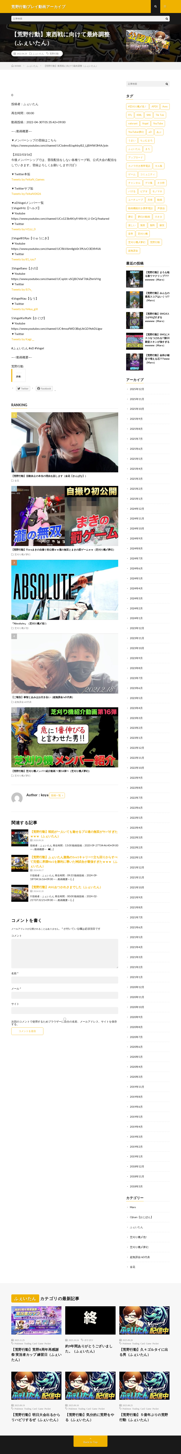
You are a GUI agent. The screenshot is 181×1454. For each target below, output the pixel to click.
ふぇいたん (38, 54)
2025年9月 (136, 418)
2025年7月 (136, 438)
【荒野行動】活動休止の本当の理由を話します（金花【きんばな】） (49, 476)
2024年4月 (136, 585)
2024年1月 (136, 614)
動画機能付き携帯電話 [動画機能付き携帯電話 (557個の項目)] (140, 208)
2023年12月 (137, 624)
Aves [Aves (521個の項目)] (165, 106)
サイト (15, 1004)
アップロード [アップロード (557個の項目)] (135, 157)
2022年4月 (136, 820)
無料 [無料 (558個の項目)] (152, 225)
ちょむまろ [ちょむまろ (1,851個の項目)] (146, 140)
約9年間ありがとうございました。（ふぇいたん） (89, 1334)
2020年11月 (137, 986)
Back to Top (91, 1427)
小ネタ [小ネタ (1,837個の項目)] (158, 216)
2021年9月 (136, 888)
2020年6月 (136, 1035)
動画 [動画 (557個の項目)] (159, 199)
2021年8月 (136, 898)
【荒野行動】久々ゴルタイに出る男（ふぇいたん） (143, 1337)
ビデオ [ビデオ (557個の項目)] (144, 191)
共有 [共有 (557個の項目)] (150, 199)
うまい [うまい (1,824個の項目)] (132, 140)
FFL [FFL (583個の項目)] (130, 115)
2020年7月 (136, 1026)
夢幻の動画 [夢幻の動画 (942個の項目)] (144, 216)
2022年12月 (137, 741)
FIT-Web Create (61, 1445)
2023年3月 (136, 712)
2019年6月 (136, 1094)
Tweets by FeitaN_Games (27, 179)
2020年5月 (136, 1045)
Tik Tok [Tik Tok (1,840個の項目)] (160, 115)
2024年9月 (136, 536)
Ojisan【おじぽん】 (141, 1203)
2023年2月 (136, 722)
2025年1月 (136, 497)
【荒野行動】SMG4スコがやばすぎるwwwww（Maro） (157, 317)
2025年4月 (136, 467)
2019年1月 (136, 1143)
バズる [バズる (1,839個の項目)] (132, 191)
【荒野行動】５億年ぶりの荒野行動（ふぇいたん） (143, 1402)
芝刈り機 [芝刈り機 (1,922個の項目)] (143, 233)
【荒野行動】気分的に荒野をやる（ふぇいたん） (89, 1402)
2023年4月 (136, 702)
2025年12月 (137, 389)
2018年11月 (137, 1163)
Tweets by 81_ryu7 (23, 259)
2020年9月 (136, 1006)
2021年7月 (136, 908)
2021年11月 (137, 869)
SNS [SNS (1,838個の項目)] (148, 115)
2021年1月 (136, 967)
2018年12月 (137, 1153)
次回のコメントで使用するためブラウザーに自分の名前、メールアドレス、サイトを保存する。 (64, 1023)
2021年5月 (136, 928)
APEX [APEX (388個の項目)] (155, 106)
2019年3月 (136, 1124)
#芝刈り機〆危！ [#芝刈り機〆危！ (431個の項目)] (137, 106)
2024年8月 (136, 546)
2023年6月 (136, 683)
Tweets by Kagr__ (22, 339)
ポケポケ (88, 1325)
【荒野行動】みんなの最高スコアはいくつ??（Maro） (157, 297)
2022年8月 (136, 781)
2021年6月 (136, 918)
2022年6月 (136, 800)
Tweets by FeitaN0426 (26, 194)
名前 (14, 973)
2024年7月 (136, 555)
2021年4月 (136, 937)
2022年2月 (136, 839)
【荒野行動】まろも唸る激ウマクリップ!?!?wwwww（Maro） (157, 276)
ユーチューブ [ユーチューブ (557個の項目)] (135, 199)
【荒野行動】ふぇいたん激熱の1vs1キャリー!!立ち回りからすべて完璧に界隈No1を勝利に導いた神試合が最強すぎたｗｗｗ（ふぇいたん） (73, 862)
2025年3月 (136, 477)
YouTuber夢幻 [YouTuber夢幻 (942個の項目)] (136, 132)
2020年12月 (137, 977)
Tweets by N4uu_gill (24, 309)
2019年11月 (137, 1075)
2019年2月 (136, 1133)
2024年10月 (137, 526)
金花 (17, 481)
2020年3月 (136, 1065)
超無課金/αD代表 (23, 702)
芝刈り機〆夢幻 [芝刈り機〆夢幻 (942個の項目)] (136, 242)
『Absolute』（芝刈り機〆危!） (29, 623)
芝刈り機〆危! (22, 628)
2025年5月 (136, 457)
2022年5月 (136, 810)
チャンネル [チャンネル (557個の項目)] (134, 182)
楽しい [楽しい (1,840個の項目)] (132, 225)
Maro (133, 1193)
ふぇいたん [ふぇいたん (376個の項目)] (134, 149)
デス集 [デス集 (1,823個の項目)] (149, 182)
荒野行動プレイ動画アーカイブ (52, 1440)
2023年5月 (136, 692)
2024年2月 (136, 604)
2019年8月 (136, 1084)
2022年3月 (136, 830)
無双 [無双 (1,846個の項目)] (142, 225)
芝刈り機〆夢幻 (22, 554)
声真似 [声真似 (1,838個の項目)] (161, 208)
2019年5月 (136, 1104)
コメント (16, 936)
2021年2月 (136, 957)
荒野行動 (54, 54)
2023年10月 (137, 644)
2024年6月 (136, 565)
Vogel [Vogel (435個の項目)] (145, 123)
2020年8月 (136, 1016)
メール (16, 989)
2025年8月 (136, 428)
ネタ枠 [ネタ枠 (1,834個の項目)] (161, 182)
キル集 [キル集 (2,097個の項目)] (158, 166)
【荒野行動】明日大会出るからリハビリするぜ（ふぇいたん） (35, 1402)
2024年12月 (137, 506)
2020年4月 (136, 1055)
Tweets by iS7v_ (21, 289)
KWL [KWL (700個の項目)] (139, 115)
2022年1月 (136, 849)
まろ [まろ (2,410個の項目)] (147, 149)
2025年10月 (137, 408)
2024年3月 (136, 595)
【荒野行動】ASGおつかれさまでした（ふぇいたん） (66, 887)
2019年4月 (136, 1114)
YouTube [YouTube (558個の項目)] (158, 123)
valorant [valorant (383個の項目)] (132, 123)
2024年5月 (136, 575)
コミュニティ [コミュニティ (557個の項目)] (147, 174)
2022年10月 (137, 761)
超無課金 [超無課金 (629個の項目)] (133, 250)
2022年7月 (136, 790)
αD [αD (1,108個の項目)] (150, 132)
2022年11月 (137, 751)
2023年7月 (136, 673)
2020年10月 (137, 996)
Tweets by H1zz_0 (23, 229)
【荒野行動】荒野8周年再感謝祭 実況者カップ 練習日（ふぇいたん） (36, 1340)
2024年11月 (137, 516)
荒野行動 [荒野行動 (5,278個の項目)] (155, 242)
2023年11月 (137, 634)
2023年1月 (136, 732)
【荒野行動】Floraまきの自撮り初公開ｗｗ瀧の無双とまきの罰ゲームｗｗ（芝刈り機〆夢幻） (63, 549)
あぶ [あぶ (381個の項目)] (158, 132)
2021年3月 (136, 947)
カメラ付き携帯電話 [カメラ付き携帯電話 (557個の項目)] (139, 166)
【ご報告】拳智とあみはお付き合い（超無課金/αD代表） (42, 697)
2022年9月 (136, 771)
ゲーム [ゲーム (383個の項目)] (132, 174)
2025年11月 (137, 399)
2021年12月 (137, 859)
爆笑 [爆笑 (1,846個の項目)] (162, 225)
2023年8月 (136, 663)
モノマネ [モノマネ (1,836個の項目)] (157, 191)
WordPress (95, 1445)
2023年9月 (136, 653)
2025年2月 (136, 487)
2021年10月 (137, 879)
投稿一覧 (56, 795)
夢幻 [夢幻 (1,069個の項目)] (130, 216)
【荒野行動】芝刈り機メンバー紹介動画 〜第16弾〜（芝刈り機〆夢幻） (51, 771)
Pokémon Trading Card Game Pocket (33, 1329)
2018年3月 (136, 1173)
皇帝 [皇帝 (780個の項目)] (130, 233)
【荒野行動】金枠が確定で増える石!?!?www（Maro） (157, 359)
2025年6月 (136, 448)
